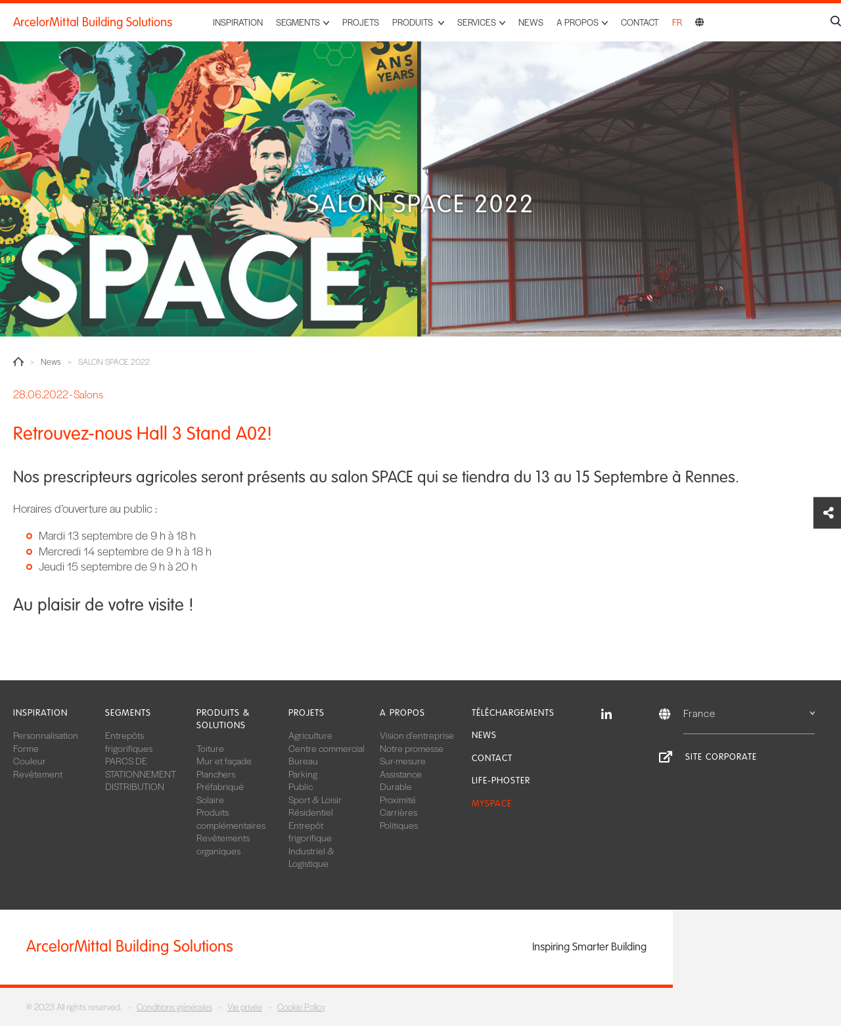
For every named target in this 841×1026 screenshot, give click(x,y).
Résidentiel (310, 811)
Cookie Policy (301, 1006)
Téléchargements (513, 712)
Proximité (398, 799)
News (530, 22)
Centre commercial (326, 748)
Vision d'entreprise (417, 734)
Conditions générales (174, 1006)
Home (18, 361)
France (749, 713)
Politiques (399, 824)
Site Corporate (721, 756)
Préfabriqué (220, 786)
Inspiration (238, 22)
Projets (360, 22)
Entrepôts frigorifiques (128, 741)
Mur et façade (224, 760)
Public (300, 786)
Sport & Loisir (315, 799)
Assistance (401, 773)
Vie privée (244, 1006)
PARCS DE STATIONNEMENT (140, 767)
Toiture (210, 748)
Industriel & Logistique (311, 857)
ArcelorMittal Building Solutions (92, 22)
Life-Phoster (501, 780)
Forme (26, 748)
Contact (640, 22)
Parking (302, 773)
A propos (402, 712)
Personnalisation (45, 734)
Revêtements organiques (223, 844)
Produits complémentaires (230, 818)
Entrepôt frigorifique (310, 831)
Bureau (303, 760)
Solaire (210, 799)
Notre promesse (411, 748)
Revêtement (37, 773)
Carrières (398, 811)
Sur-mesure (403, 760)
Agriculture (310, 734)
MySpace (492, 803)
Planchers (215, 773)
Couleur (29, 760)
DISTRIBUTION (134, 786)
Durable (396, 786)
